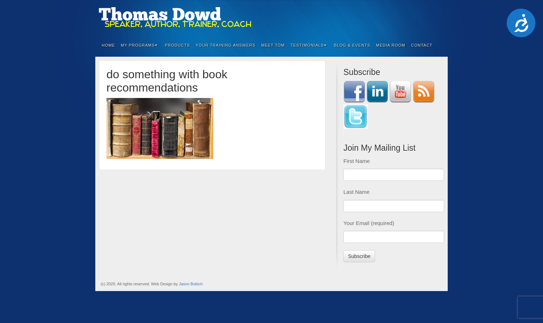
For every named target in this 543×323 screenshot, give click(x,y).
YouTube (427, 17)
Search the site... (437, 45)
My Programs (139, 45)
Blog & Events (352, 45)
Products (177, 45)
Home (108, 45)
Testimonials (309, 45)
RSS (437, 17)
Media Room (391, 45)
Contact (421, 45)
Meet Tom (273, 45)
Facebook (398, 17)
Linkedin (408, 17)
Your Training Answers (225, 45)
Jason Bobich (190, 284)
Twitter (418, 17)
